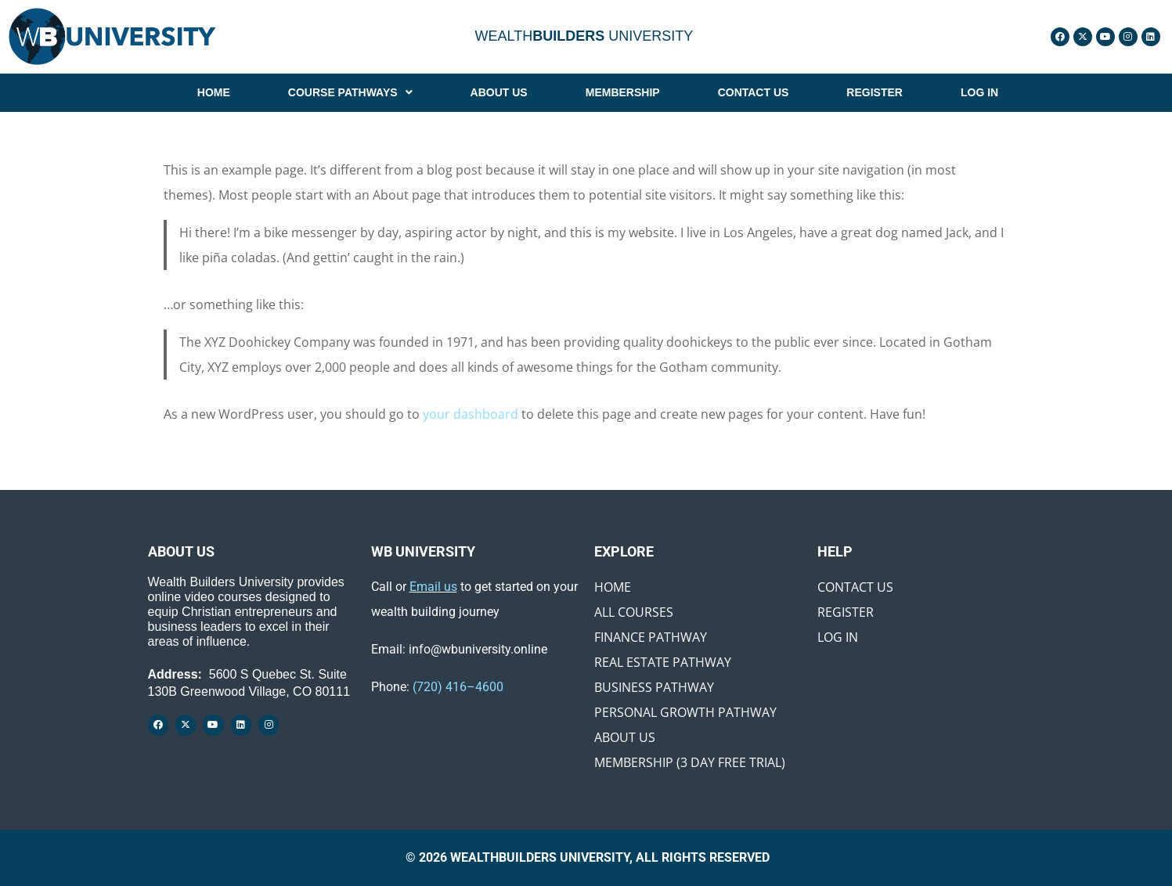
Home (612, 587)
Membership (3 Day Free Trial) (689, 762)
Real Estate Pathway (662, 662)
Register (845, 612)
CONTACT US (753, 92)
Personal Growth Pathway (685, 712)
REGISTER (874, 92)
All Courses (633, 612)
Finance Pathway (650, 637)
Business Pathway (654, 687)
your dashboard (470, 414)
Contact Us (855, 587)
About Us (624, 737)
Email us (433, 586)
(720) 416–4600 (458, 686)
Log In (837, 637)
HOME (213, 92)
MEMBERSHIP (623, 92)
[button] (350, 92)
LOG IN (979, 92)
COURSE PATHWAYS (350, 92)
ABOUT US (499, 92)
